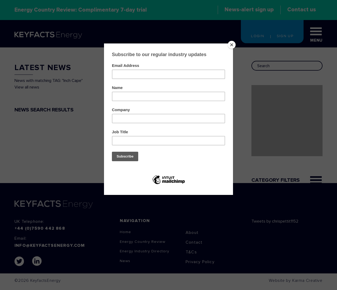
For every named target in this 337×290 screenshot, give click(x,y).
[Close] (232, 45)
